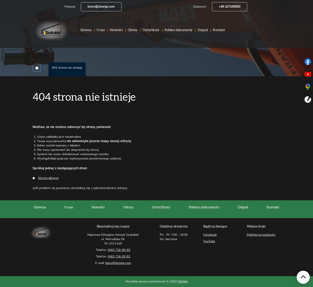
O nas (101, 32)
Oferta (132, 32)
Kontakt (219, 32)
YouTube (209, 241)
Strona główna (48, 178)
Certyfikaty (150, 32)
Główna (86, 32)
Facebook (210, 234)
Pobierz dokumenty (179, 32)
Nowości (116, 32)
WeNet (183, 281)
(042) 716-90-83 (119, 250)
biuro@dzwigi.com (101, 6)
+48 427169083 (229, 6)
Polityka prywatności (261, 234)
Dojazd (203, 32)
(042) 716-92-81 (119, 256)
